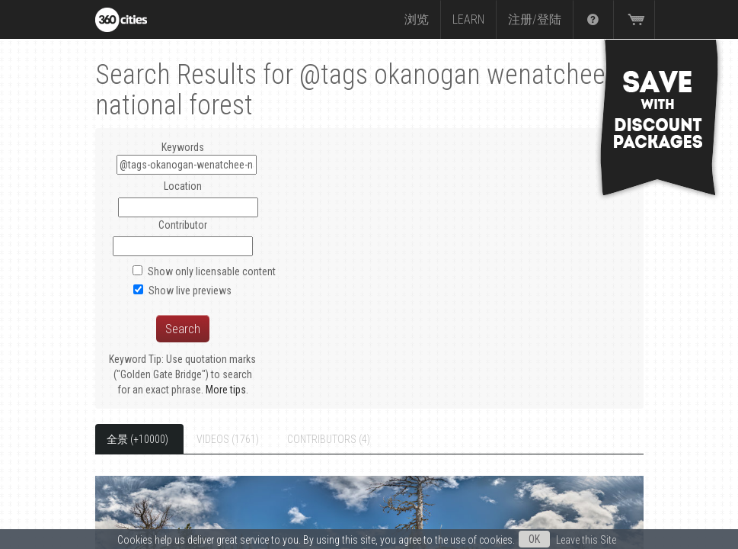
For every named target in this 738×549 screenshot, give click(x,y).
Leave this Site (586, 540)
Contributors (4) (328, 439)
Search (182, 328)
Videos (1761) (227, 439)
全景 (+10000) (137, 439)
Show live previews (190, 290)
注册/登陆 (534, 19)
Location (183, 186)
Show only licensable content (212, 271)
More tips (226, 390)
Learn (468, 19)
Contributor (182, 225)
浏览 (416, 19)
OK (534, 539)
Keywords (187, 158)
